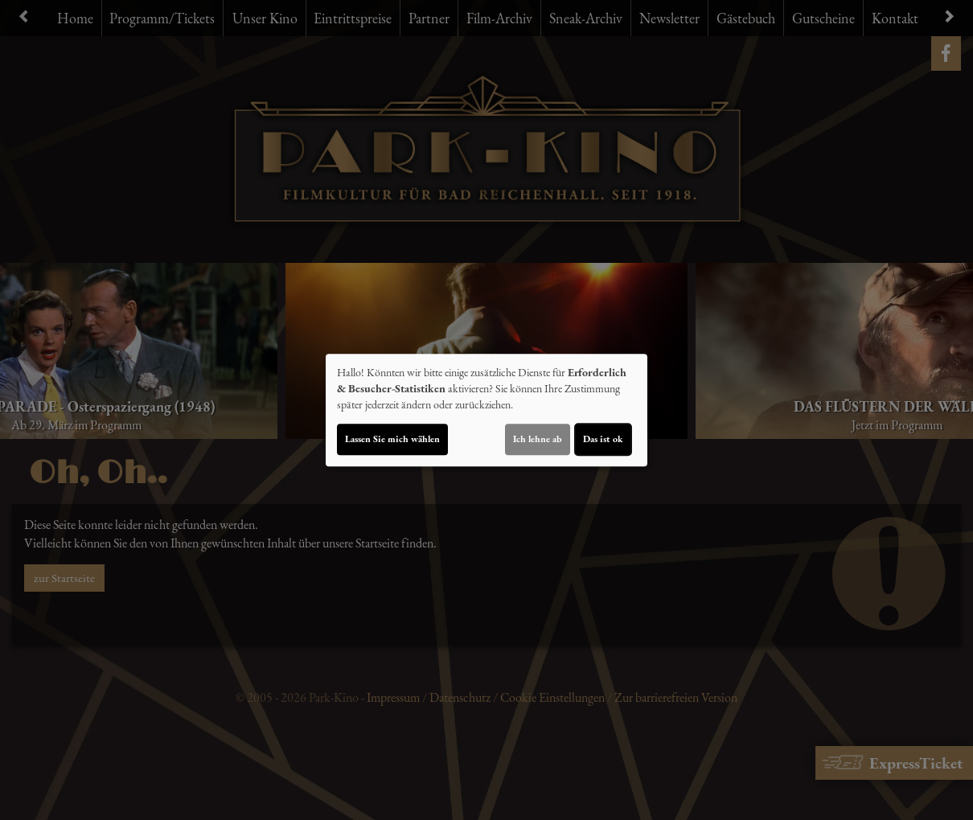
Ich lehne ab (537, 439)
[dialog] (486, 410)
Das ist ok (603, 439)
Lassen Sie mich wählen (392, 439)
